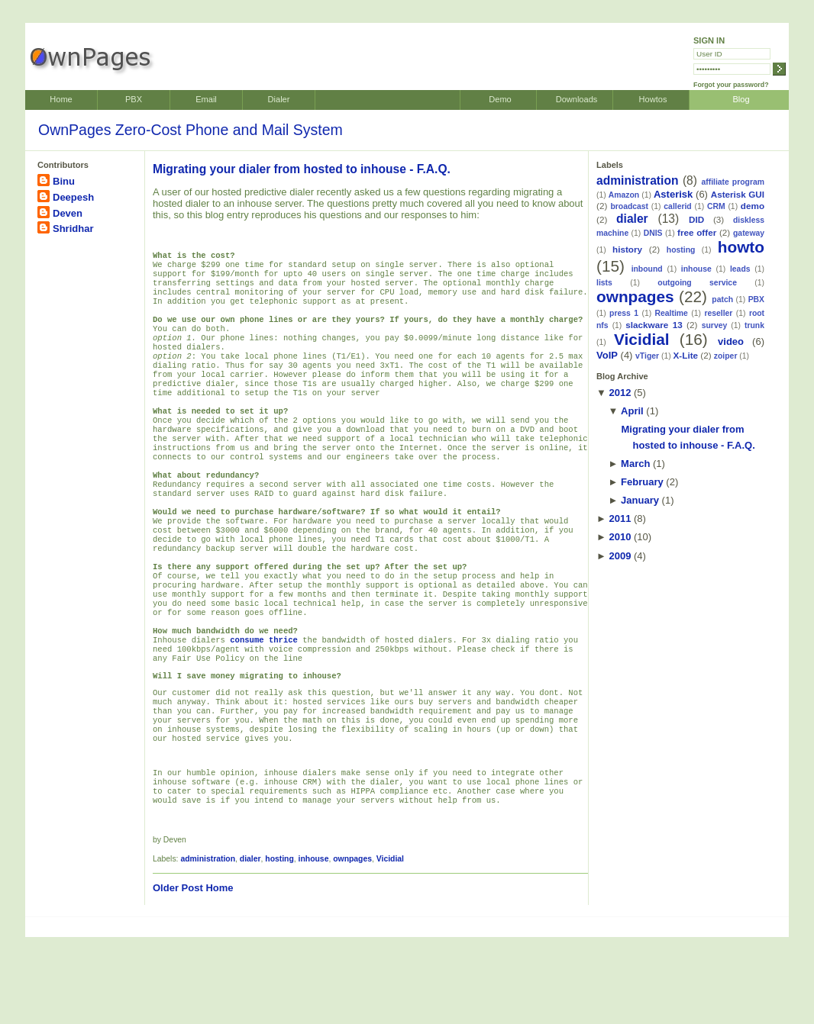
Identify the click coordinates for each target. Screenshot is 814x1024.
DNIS (653, 233)
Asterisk (673, 194)
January (640, 500)
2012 (620, 392)
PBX (133, 99)
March (635, 463)
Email (206, 99)
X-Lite (685, 355)
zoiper (726, 356)
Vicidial (390, 946)
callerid (677, 206)
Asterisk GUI (737, 194)
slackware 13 (653, 325)
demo (752, 206)
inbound (647, 269)
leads (740, 269)
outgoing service (697, 283)
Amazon (624, 195)
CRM (716, 206)
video (731, 341)
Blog (740, 99)
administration (207, 946)
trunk (754, 325)
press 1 (623, 313)
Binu (64, 181)
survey (715, 325)
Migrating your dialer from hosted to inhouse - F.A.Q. (302, 169)
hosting (279, 946)
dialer (250, 946)
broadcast (629, 206)
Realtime (671, 313)
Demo (500, 99)
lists (604, 283)
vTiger (647, 356)
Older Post (178, 975)
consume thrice (264, 705)
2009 (620, 556)
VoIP (607, 355)
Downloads (577, 99)
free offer (696, 232)
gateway (748, 233)
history (627, 249)
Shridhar (73, 228)
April (632, 411)
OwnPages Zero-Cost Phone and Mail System (190, 129)
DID (696, 219)
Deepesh (73, 197)
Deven (67, 213)
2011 (620, 518)
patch (722, 299)
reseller (718, 313)
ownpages (352, 946)
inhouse (314, 946)
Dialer (279, 99)
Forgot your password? (731, 85)
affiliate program (732, 182)
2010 (620, 537)
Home (61, 99)
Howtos (653, 99)
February (642, 482)
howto (741, 247)
